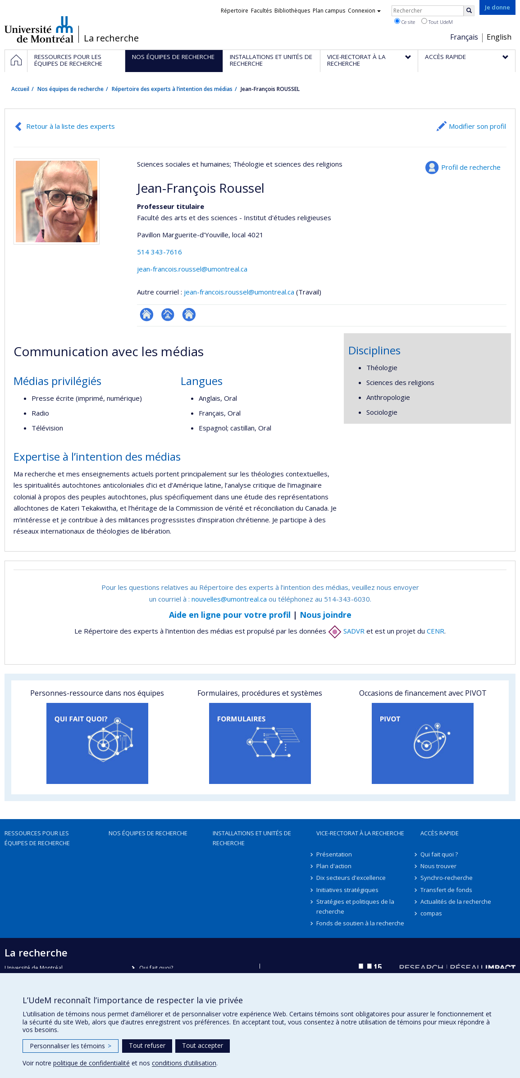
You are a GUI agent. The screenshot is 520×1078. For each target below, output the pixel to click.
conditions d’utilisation (184, 1063)
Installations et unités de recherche (252, 838)
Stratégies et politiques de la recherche (355, 906)
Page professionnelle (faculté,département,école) (168, 315)
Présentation (334, 854)
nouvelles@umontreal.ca (229, 598)
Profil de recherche (471, 167)
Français (464, 37)
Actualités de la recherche (455, 901)
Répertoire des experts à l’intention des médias (172, 89)
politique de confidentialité (91, 1063)
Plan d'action (333, 866)
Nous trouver (438, 866)
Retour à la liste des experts (70, 126)
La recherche (111, 38)
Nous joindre (325, 614)
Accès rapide (439, 833)
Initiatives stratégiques (347, 890)
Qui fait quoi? (156, 968)
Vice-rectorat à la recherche (360, 833)
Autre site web (189, 315)
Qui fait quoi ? (439, 854)
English (499, 37)
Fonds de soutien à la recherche (360, 923)
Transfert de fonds (446, 890)
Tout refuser (147, 1045)
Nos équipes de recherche (70, 89)
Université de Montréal (39, 29)
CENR (435, 630)
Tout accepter (202, 1045)
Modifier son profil (477, 126)
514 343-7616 (159, 251)
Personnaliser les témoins (70, 1046)
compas (431, 913)
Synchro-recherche (446, 878)
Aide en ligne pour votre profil (230, 614)
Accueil (20, 89)
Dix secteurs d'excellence (351, 878)
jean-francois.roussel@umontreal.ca (192, 268)
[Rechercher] (469, 10)
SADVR (346, 630)
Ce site (404, 21)
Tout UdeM (437, 21)
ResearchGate (147, 315)
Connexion (364, 10)
